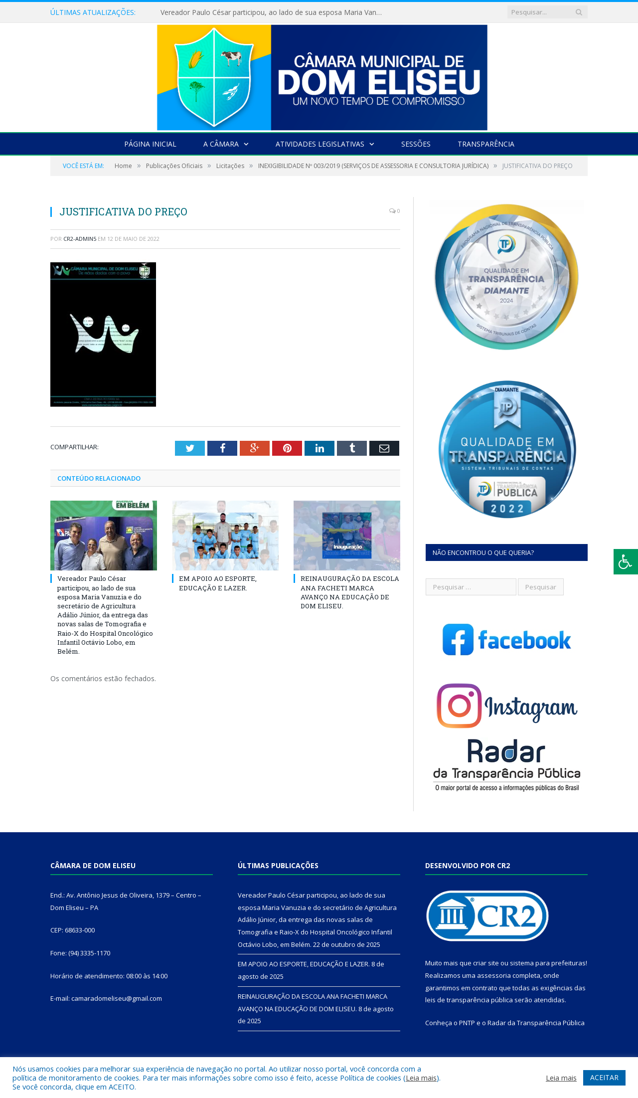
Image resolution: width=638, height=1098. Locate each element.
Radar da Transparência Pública (536, 1022)
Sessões (416, 144)
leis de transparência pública (469, 999)
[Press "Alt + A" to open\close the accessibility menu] (626, 561)
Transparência (486, 144)
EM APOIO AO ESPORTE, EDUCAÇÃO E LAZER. (218, 583)
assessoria (494, 975)
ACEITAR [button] (604, 1077)
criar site (486, 962)
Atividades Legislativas (320, 144)
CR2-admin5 (79, 238)
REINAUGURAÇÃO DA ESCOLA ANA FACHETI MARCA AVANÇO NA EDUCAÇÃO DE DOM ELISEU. (350, 592)
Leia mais (421, 1078)
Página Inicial (150, 144)
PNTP (467, 1022)
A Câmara (221, 144)
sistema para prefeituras (548, 962)
